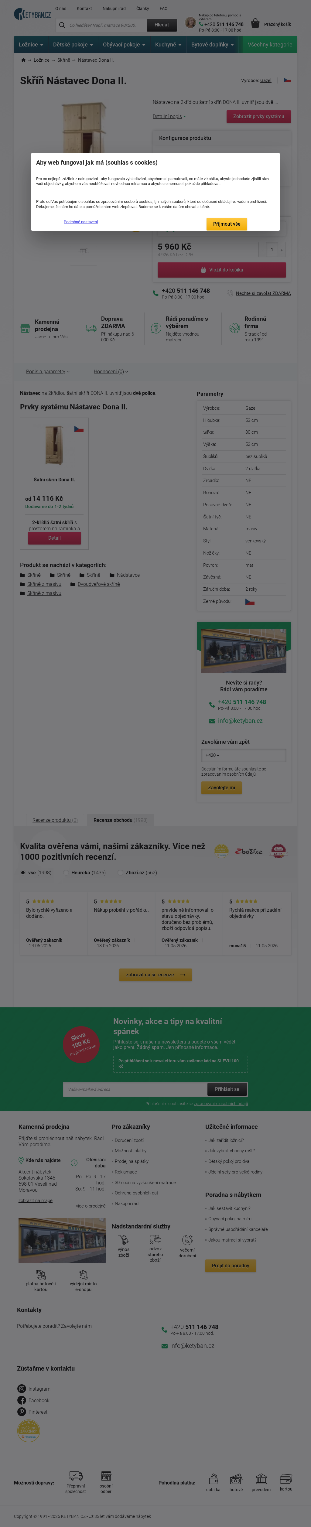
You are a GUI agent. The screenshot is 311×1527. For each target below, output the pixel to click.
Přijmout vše (227, 224)
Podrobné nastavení (81, 222)
